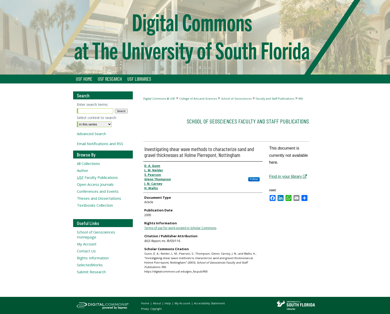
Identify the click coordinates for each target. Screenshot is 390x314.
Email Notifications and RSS (100, 143)
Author (82, 170)
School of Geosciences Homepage (96, 234)
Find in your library (288, 176)
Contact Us (86, 250)
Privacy (145, 309)
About (157, 303)
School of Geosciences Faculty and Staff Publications (248, 121)
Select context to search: (97, 117)
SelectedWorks (90, 264)
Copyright (156, 309)
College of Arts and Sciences (198, 98)
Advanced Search (91, 133)
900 (300, 98)
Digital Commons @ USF (159, 98)
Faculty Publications (97, 177)
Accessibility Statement (209, 303)
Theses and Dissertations (99, 198)
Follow (254, 179)
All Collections (88, 163)
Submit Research (91, 271)
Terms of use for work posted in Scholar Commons (180, 228)
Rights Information (93, 257)
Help (168, 303)
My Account (87, 243)
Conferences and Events (98, 191)
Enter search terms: (92, 104)
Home (145, 303)
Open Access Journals (95, 184)
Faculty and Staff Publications (275, 98)
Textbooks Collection (95, 205)
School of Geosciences (236, 98)
